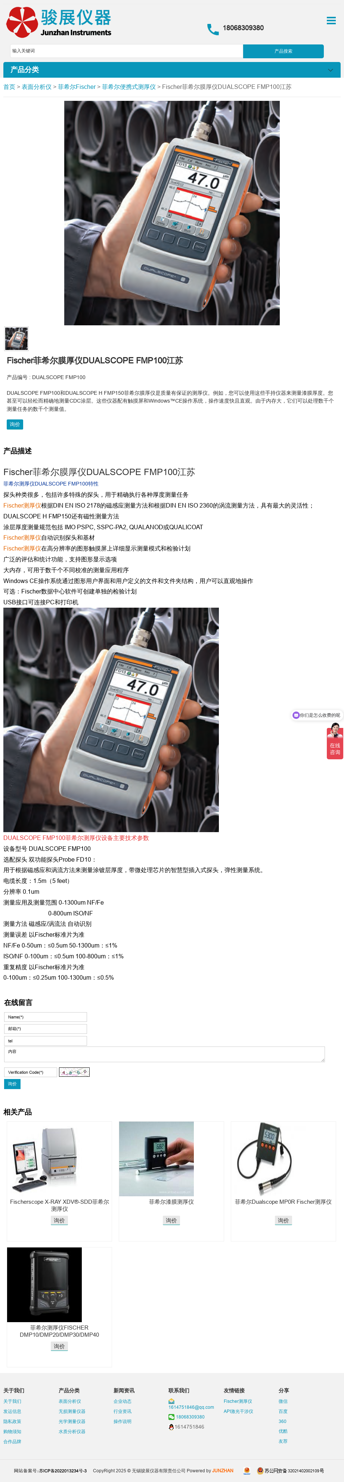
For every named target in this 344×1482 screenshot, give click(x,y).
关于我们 (12, 1401)
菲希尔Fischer (77, 86)
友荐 (283, 1441)
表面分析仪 (37, 86)
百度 (283, 1411)
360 (282, 1421)
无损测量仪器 (72, 1411)
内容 (164, 1054)
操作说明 (122, 1421)
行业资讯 (122, 1411)
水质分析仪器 (72, 1431)
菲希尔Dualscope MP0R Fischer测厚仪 (283, 1202)
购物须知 (12, 1431)
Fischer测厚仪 (238, 1401)
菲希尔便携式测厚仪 (129, 86)
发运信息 (12, 1411)
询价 (15, 424)
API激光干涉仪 (238, 1411)
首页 (9, 86)
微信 (283, 1401)
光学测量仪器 (72, 1421)
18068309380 (190, 1417)
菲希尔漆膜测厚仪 (171, 1202)
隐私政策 (12, 1421)
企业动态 (122, 1401)
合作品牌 (12, 1441)
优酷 (283, 1431)
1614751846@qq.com (191, 1407)
